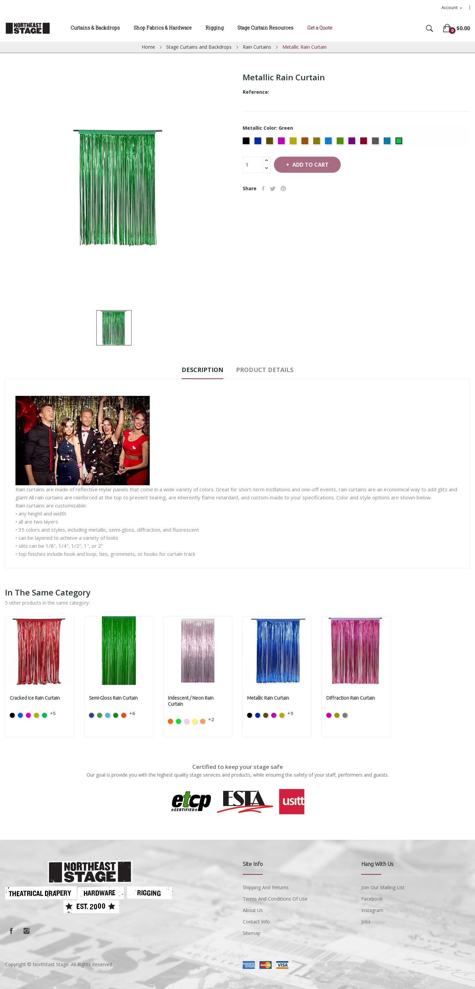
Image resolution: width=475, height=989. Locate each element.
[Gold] (317, 142)
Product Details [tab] (269, 370)
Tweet (275, 188)
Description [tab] (198, 370)
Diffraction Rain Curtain (351, 698)
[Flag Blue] (258, 142)
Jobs (366, 921)
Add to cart (316, 164)
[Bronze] (270, 142)
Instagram (26, 931)
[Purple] (352, 142)
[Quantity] (253, 165)
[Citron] (294, 142)
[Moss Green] (341, 142)
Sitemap (251, 933)
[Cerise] (282, 142)
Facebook (11, 931)
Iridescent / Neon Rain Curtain (192, 701)
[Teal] (388, 142)
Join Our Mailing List (383, 887)
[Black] (247, 142)
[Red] (364, 142)
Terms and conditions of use (275, 899)
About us (253, 910)
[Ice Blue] (329, 142)
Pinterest (287, 188)
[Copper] (305, 142)
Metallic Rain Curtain (269, 698)
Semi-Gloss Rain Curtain (114, 698)
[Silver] (376, 142)
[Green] (399, 142)
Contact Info (256, 921)
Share (264, 188)
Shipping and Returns (266, 887)
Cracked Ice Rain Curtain (35, 698)
